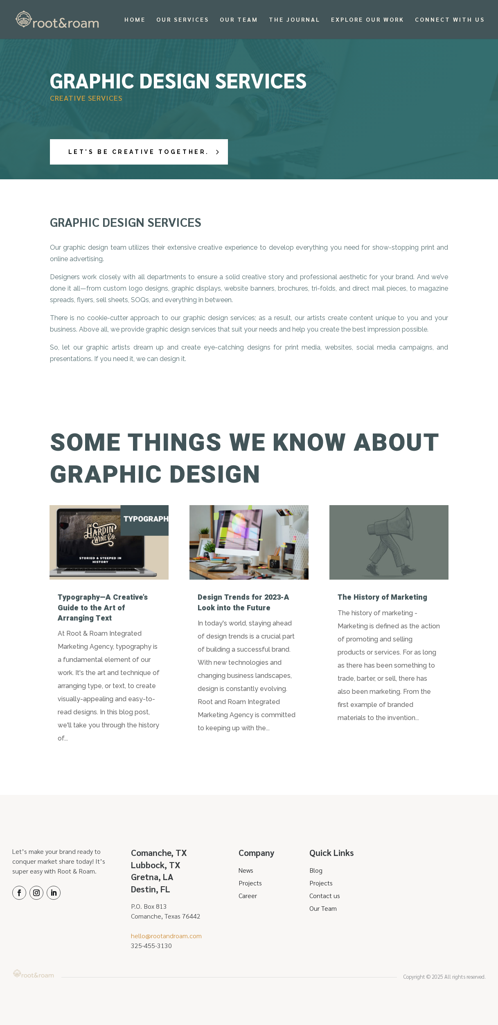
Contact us (324, 895)
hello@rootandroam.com (166, 935)
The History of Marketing (382, 597)
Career (248, 895)
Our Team (239, 20)
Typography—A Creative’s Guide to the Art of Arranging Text (103, 608)
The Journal (294, 20)
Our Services (182, 20)
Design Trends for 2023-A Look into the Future (243, 602)
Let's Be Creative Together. (141, 152)
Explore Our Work (367, 20)
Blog (315, 870)
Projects (250, 882)
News (246, 870)
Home (135, 20)
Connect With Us (450, 20)
